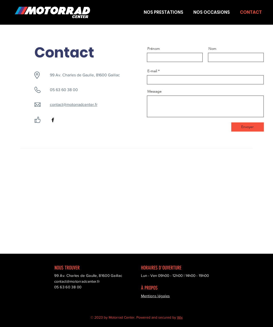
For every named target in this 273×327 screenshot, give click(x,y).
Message (154, 91)
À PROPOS (149, 288)
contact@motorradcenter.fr (73, 104)
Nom (212, 48)
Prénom (153, 48)
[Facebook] (53, 120)
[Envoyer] (247, 127)
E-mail (152, 71)
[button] (163, 12)
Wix (180, 317)
